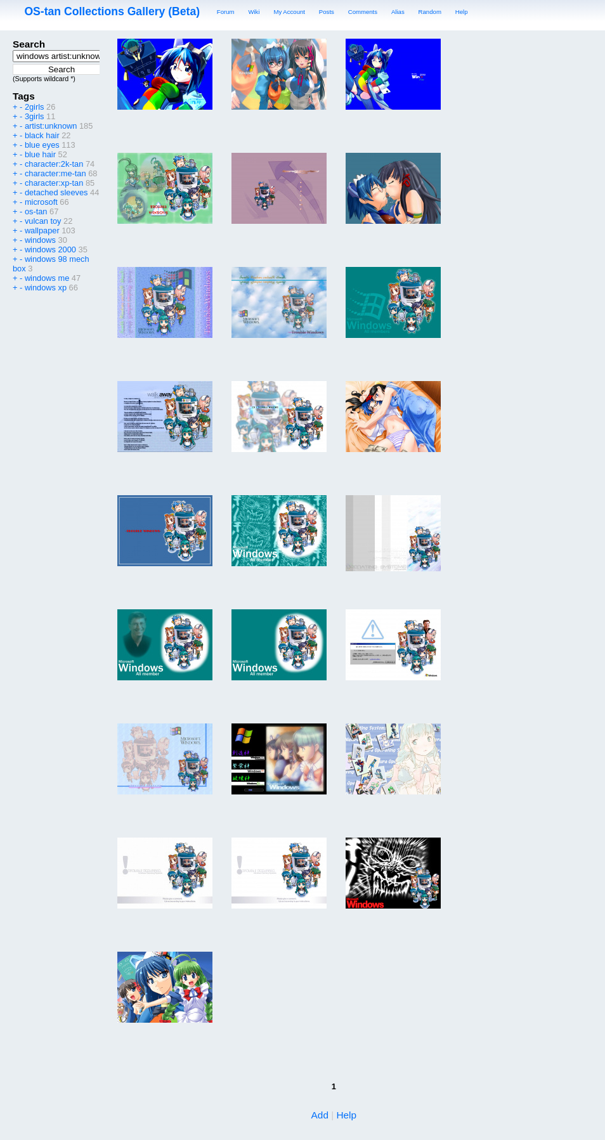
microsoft (41, 202)
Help (461, 11)
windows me (47, 278)
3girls (34, 116)
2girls (34, 107)
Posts (326, 11)
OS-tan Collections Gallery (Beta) (112, 11)
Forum (226, 11)
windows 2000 (50, 249)
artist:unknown (51, 126)
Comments (362, 11)
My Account (289, 11)
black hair (42, 135)
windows (40, 240)
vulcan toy (43, 221)
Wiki (253, 11)
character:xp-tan (54, 183)
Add (320, 1115)
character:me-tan (55, 173)
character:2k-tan (54, 164)
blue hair (40, 154)
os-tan (36, 211)
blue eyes (42, 145)
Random (430, 11)
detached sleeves (56, 192)
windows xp (46, 287)
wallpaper (42, 230)
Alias (398, 11)
